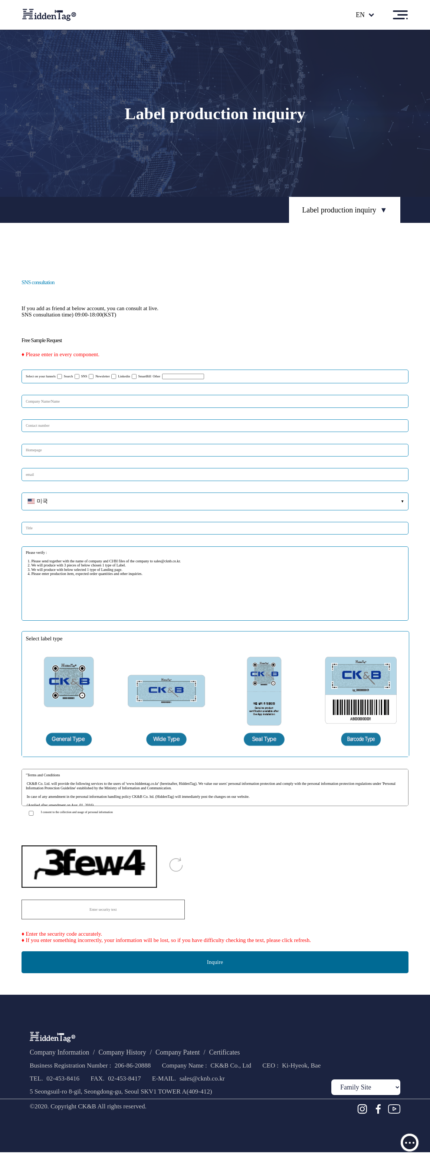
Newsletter (112, 376)
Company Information (64, 1054)
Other (211, 376)
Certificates (252, 1054)
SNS (91, 376)
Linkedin (137, 376)
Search (74, 376)
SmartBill (160, 376)
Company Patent (197, 1054)
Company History (134, 1054)
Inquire (215, 962)
